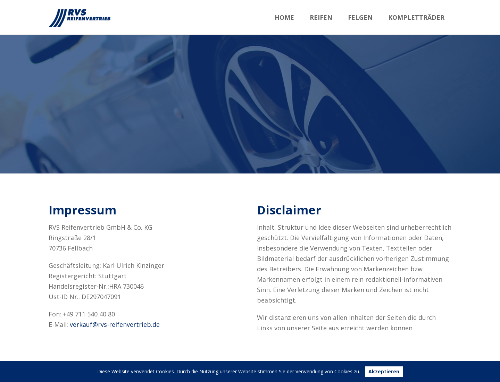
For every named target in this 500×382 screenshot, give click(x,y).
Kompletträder (416, 17)
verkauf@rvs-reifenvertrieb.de (115, 324)
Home (284, 17)
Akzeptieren (383, 371)
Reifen (321, 17)
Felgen (360, 17)
